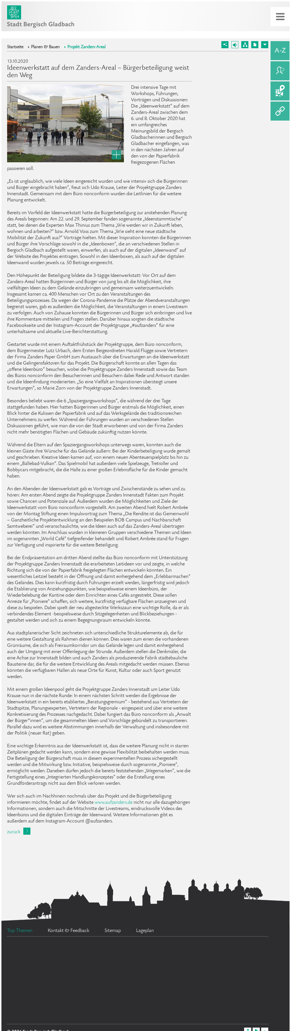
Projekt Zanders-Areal (86, 47)
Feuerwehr (41, 997)
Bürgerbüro (111, 1013)
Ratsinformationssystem (152, 957)
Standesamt (110, 996)
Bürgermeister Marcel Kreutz (60, 954)
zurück (13, 832)
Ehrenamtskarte (192, 999)
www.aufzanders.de (113, 802)
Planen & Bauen (45, 47)
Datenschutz (37, 1014)
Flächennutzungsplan (159, 981)
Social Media (222, 963)
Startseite (15, 47)
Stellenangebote (57, 974)
